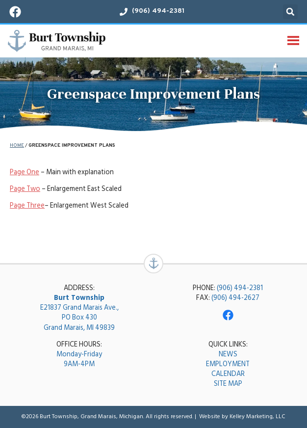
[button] (290, 11)
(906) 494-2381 (240, 288)
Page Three (27, 205)
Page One (24, 172)
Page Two (25, 188)
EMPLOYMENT (228, 364)
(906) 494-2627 (235, 297)
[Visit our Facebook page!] (15, 12)
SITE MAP (228, 383)
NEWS (228, 354)
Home (17, 145)
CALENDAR (228, 373)
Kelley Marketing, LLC (257, 416)
